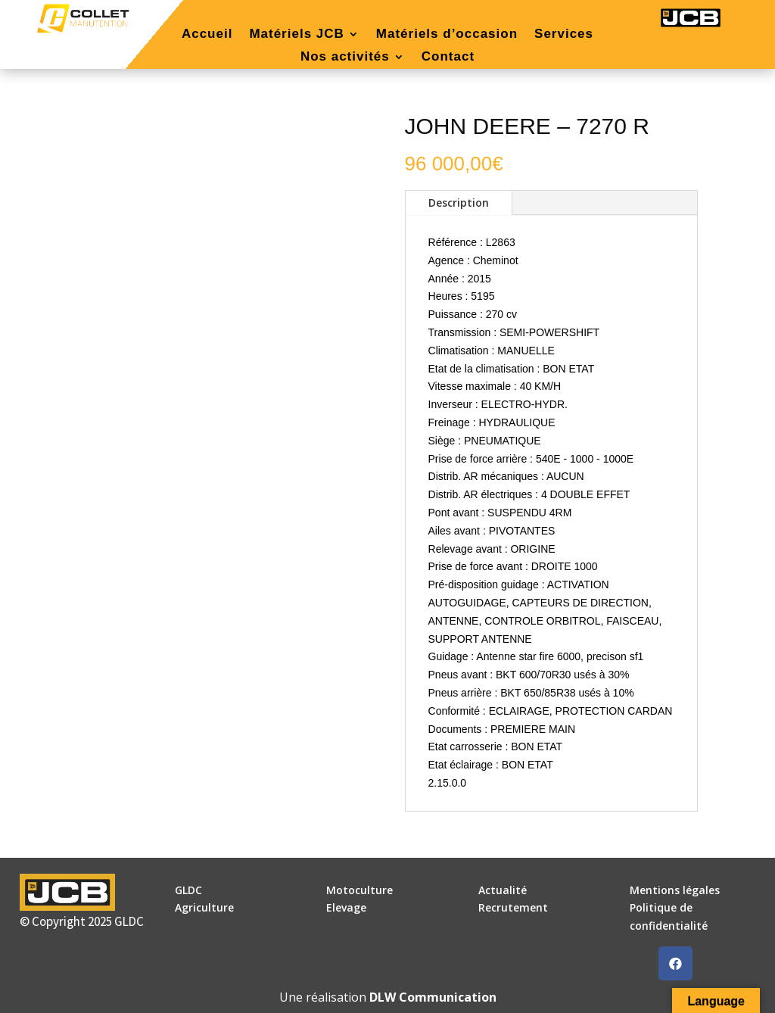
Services (563, 35)
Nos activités (345, 57)
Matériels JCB (296, 35)
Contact (448, 57)
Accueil (207, 35)
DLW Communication (432, 997)
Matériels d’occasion (447, 35)
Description (458, 202)
